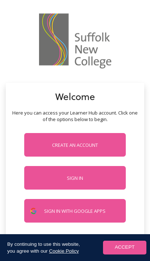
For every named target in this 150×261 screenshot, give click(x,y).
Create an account (75, 145)
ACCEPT (124, 247)
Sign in (75, 178)
